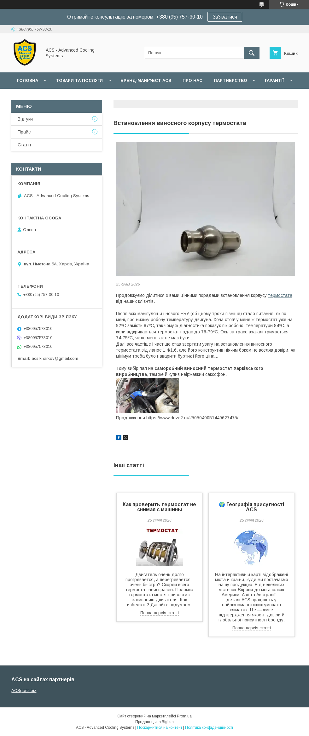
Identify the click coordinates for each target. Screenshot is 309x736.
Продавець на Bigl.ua (154, 722)
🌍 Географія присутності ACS (251, 507)
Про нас (192, 80)
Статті (24, 144)
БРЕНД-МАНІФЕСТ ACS (145, 80)
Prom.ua (184, 716)
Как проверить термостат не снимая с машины (159, 507)
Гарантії (274, 80)
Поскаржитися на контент (159, 727)
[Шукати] (251, 53)
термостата (280, 295)
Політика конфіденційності (209, 727)
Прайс (24, 131)
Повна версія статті (159, 612)
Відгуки (25, 119)
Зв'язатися (225, 17)
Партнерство (230, 80)
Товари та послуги (79, 80)
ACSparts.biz (23, 690)
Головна (27, 80)
